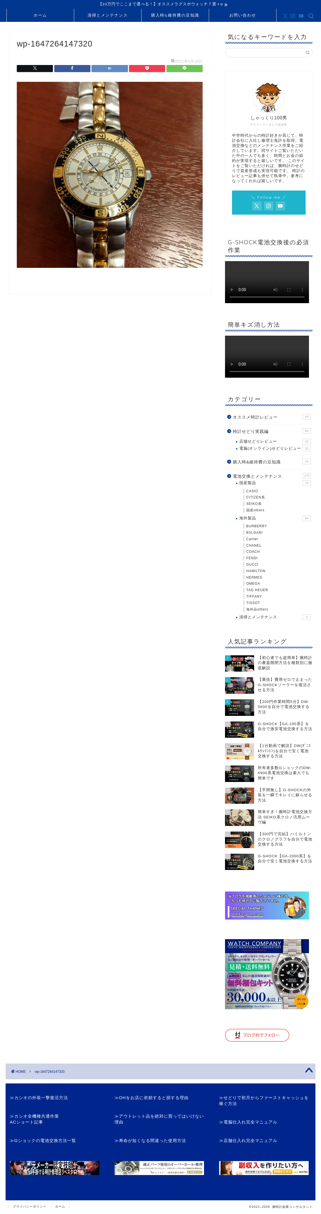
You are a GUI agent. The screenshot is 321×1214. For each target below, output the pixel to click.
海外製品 (275, 519)
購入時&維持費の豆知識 (175, 15)
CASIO (252, 492)
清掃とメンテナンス (108, 15)
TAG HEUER (257, 591)
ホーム (40, 15)
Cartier (252, 540)
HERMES (254, 578)
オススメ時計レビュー (272, 417)
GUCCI (252, 565)
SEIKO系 (254, 505)
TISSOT (253, 604)
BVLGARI (254, 533)
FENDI (252, 559)
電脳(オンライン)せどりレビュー (275, 449)
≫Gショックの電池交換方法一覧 (43, 1141)
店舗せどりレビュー (275, 442)
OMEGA (253, 584)
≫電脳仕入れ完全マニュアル (248, 1122)
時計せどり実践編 (272, 432)
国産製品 (275, 484)
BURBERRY (256, 527)
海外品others (257, 610)
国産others (255, 511)
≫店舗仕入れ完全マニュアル (248, 1141)
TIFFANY (254, 597)
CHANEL (254, 546)
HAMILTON (256, 572)
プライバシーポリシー (29, 1207)
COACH (253, 552)
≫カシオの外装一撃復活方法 (39, 1098)
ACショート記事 (26, 1122)
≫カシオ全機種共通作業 (34, 1117)
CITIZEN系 (255, 498)
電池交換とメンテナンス (272, 476)
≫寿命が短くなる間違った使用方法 (150, 1141)
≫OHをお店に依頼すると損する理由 (151, 1098)
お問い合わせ (242, 15)
